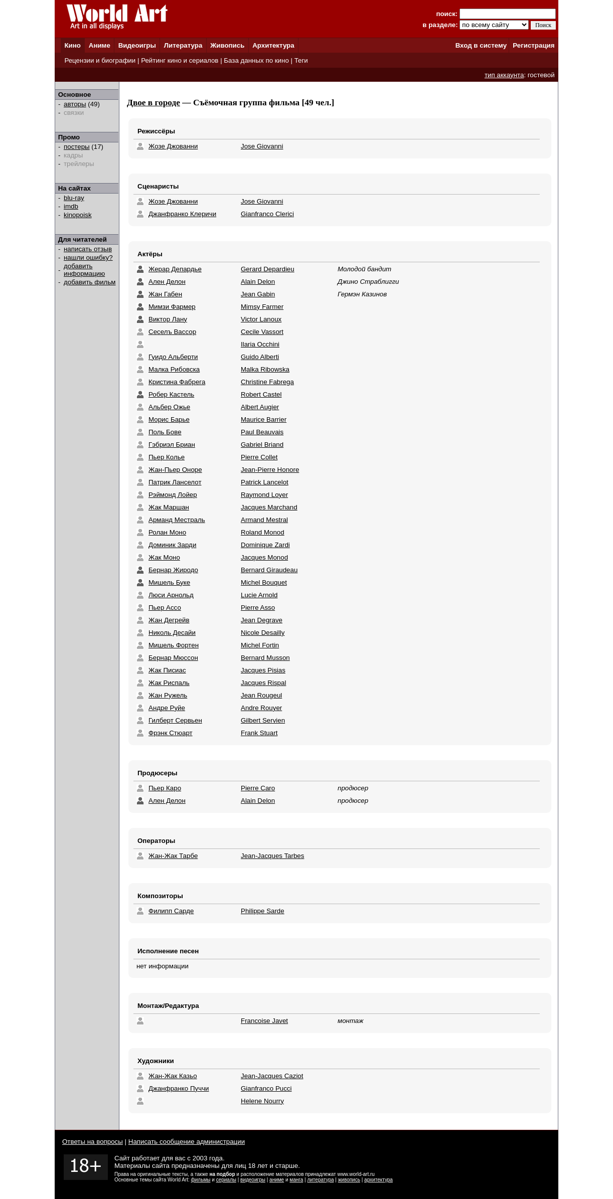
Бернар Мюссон (173, 657)
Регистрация (533, 45)
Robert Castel (261, 394)
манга (296, 1179)
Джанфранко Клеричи (182, 214)
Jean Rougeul (261, 695)
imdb (71, 206)
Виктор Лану (167, 319)
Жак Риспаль (169, 683)
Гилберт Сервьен (175, 720)
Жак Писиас (167, 670)
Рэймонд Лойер (172, 494)
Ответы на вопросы (92, 1141)
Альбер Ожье (169, 407)
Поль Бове (165, 432)
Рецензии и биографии (99, 60)
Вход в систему (481, 45)
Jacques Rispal (263, 683)
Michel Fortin (260, 645)
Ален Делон (167, 281)
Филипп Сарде (171, 911)
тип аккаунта (504, 75)
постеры (77, 146)
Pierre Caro (258, 788)
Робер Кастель (171, 394)
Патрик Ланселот (175, 482)
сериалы (226, 1179)
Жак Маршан (168, 507)
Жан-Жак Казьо (172, 1076)
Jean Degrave (261, 620)
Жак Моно (164, 557)
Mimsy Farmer (262, 306)
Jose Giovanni (262, 146)
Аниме (99, 45)
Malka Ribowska (265, 369)
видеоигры (252, 1179)
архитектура (378, 1179)
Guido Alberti (260, 357)
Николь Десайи (172, 632)
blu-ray (74, 198)
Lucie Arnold (259, 595)
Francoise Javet (264, 1020)
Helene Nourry (262, 1101)
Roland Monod (262, 532)
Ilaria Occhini (260, 344)
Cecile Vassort (262, 331)
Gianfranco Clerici (267, 214)
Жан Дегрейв (169, 620)
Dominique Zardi (265, 545)
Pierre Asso (258, 607)
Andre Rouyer (261, 708)
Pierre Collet (259, 457)
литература (320, 1179)
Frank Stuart (259, 733)
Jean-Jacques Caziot (272, 1076)
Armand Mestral (264, 520)
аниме (276, 1179)
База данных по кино (256, 60)
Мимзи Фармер (172, 306)
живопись (349, 1179)
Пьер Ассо (164, 607)
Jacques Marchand (269, 507)
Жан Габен (165, 294)
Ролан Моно (167, 532)
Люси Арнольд (171, 595)
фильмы (201, 1179)
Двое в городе (153, 102)
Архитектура (273, 45)
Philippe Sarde (262, 911)
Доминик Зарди (172, 545)
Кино (72, 45)
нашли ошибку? (88, 257)
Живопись (227, 45)
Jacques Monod (264, 557)
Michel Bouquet (264, 582)
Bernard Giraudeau (269, 570)
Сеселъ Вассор (172, 331)
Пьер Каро (164, 788)
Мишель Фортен (173, 645)
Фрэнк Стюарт (170, 733)
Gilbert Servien (263, 720)
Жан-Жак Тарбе (173, 856)
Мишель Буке (169, 582)
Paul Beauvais (262, 432)
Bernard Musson (265, 657)
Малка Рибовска (174, 369)
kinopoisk (78, 215)
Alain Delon (258, 281)
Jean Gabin (258, 294)
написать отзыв (88, 249)
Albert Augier (260, 407)
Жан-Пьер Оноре (175, 469)
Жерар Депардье (175, 269)
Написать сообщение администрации (186, 1141)
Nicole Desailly (262, 632)
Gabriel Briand (262, 444)
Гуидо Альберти (173, 357)
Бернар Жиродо (173, 570)
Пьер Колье (166, 457)
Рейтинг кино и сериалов (179, 60)
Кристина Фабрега (176, 382)
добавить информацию (84, 269)
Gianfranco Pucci (266, 1088)
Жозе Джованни (173, 146)
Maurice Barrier (263, 419)
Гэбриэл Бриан (171, 444)
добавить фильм (90, 282)
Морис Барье (169, 419)
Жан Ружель (167, 695)
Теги (301, 60)
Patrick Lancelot (264, 482)
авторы (75, 104)
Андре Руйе (166, 708)
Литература (183, 45)
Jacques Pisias (263, 670)
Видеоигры (137, 45)
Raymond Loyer (264, 494)
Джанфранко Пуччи (178, 1088)
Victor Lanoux (261, 319)
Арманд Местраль (176, 520)
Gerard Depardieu (267, 269)
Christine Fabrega (267, 382)
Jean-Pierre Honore (270, 469)
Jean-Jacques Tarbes (272, 856)
